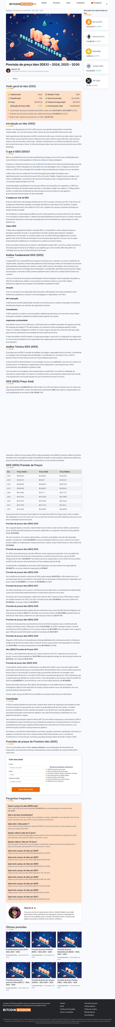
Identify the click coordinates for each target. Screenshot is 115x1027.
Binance (45, 160)
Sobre (62, 1006)
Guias (68, 3)
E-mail (11, 764)
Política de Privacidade (67, 1009)
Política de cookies (90, 1009)
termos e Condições (66, 1012)
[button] (107, 4)
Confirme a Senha (14, 778)
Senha (11, 771)
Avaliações (81, 3)
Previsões (56, 3)
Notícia (44, 3)
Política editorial (89, 1006)
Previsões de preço (90, 1003)
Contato (62, 1003)
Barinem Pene (12, 955)
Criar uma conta (26, 789)
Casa (34, 4)
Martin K (28, 908)
